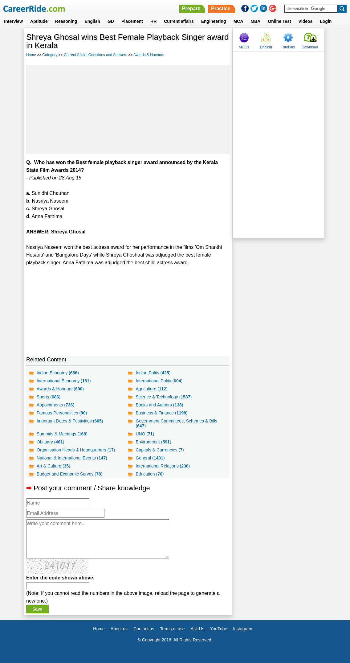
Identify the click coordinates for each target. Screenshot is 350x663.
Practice (220, 8)
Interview (13, 21)
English (92, 21)
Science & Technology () (164, 396)
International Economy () (64, 380)
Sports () (48, 396)
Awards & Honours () (60, 388)
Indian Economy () (58, 372)
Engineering (213, 21)
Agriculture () (152, 388)
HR (153, 21)
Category (50, 55)
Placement (132, 21)
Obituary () (50, 441)
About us (119, 628)
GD (111, 21)
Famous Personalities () (62, 412)
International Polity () (159, 380)
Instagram (242, 628)
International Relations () (163, 465)
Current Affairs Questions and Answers (95, 55)
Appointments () (55, 404)
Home (31, 55)
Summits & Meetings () (62, 433)
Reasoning (66, 21)
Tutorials (288, 47)
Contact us (143, 628)
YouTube (218, 628)
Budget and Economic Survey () (69, 474)
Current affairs (178, 21)
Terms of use (172, 628)
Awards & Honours (148, 55)
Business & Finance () (161, 412)
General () (150, 457)
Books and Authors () (159, 404)
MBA (256, 21)
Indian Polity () (153, 372)
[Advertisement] (128, 109)
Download (310, 47)
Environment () (153, 441)
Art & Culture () (53, 465)
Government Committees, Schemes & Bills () (176, 423)
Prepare (191, 8)
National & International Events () (72, 457)
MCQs (244, 47)
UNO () (145, 433)
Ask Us (197, 628)
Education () (150, 474)
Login (326, 21)
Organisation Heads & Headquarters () (76, 449)
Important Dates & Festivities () (70, 420)
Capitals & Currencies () (160, 449)
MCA (238, 21)
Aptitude (39, 21)
